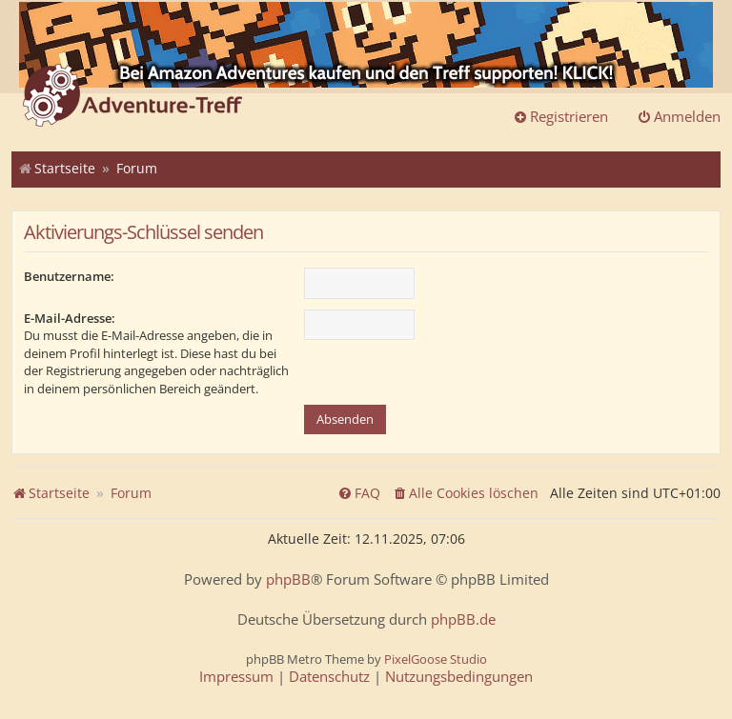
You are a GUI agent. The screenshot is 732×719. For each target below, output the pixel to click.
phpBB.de (463, 619)
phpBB (288, 579)
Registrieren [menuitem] (560, 116)
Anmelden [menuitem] (679, 116)
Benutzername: (69, 276)
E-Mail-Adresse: (69, 318)
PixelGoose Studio (435, 659)
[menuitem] (465, 493)
